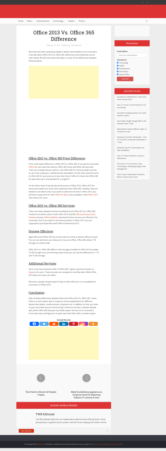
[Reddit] (54, 324)
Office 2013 (93, 194)
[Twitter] (44, 324)
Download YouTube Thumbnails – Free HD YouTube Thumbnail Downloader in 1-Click (132, 139)
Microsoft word (83, 214)
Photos (82, 21)
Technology (58, 21)
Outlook (32, 217)
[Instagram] (83, 324)
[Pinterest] (73, 324)
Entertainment (43, 21)
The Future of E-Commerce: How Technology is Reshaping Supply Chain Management (131, 166)
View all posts (26, 431)
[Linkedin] (63, 324)
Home (20, 21)
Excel (93, 214)
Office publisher (51, 217)
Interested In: (122, 60)
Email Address (122, 51)
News (29, 21)
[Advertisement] (64, 82)
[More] (93, 324)
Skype (31, 272)
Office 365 (33, 167)
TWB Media (41, 444)
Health (71, 21)
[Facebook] (34, 324)
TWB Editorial (76, 45)
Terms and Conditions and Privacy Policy (108, 444)
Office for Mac (61, 194)
